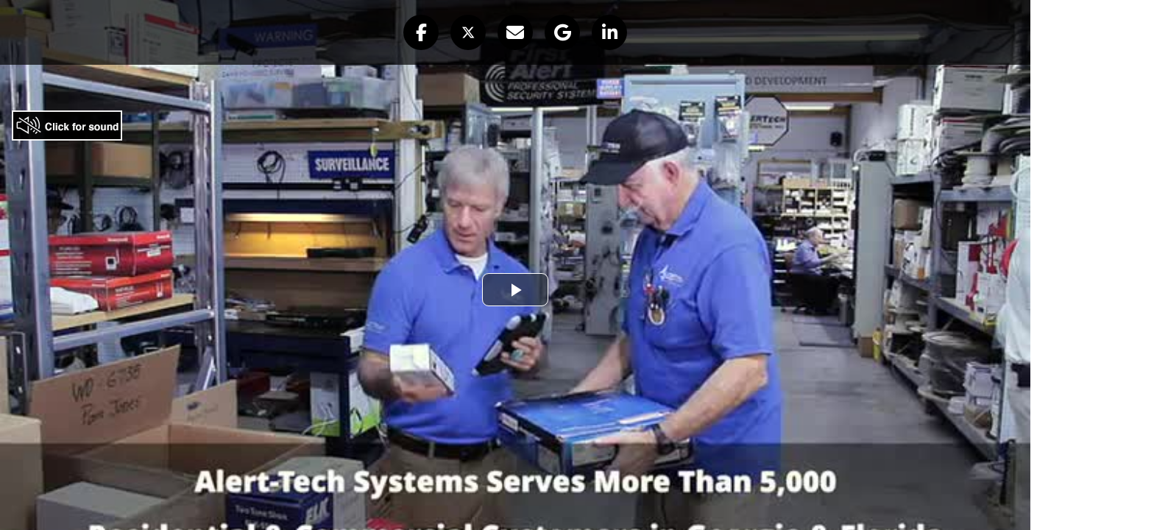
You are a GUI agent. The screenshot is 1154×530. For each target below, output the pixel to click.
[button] (421, 32)
